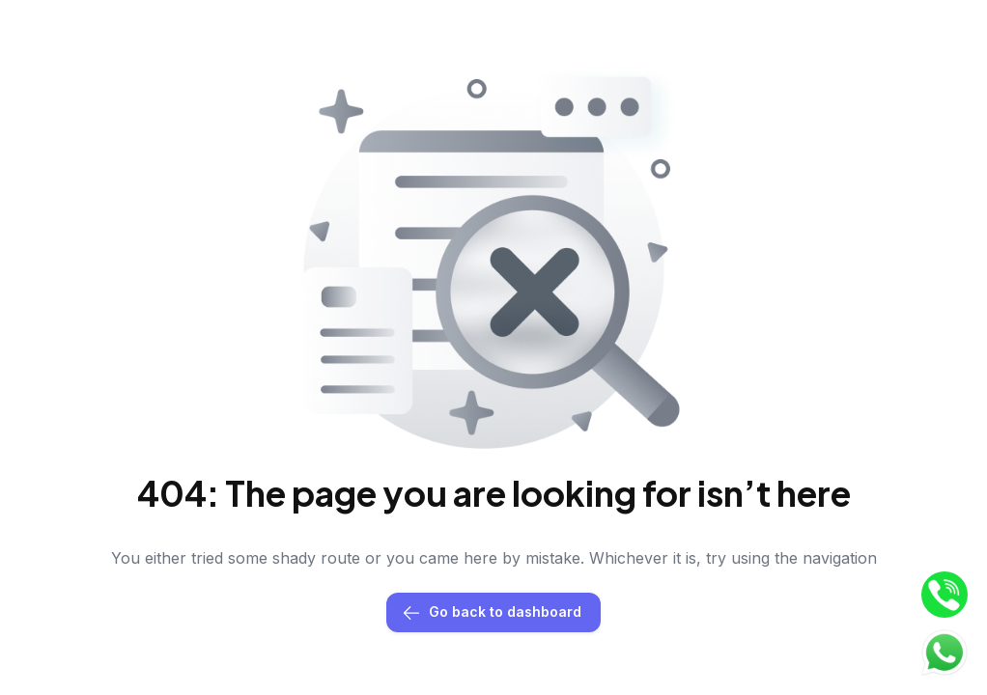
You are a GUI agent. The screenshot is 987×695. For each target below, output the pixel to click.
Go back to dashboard (493, 612)
